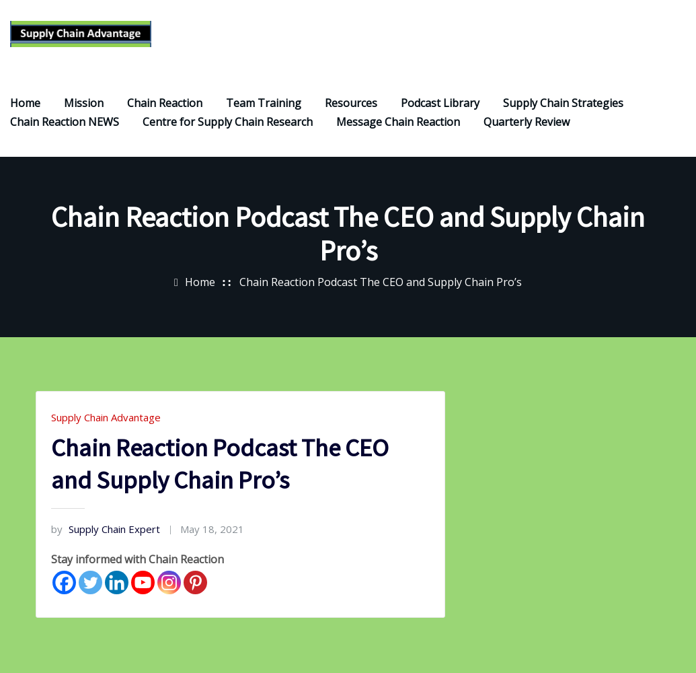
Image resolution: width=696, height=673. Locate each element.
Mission (84, 104)
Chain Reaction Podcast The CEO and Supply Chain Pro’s (380, 284)
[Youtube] (143, 584)
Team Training (263, 104)
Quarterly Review (527, 123)
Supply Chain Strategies (563, 104)
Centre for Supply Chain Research (228, 123)
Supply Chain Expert (105, 530)
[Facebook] (64, 584)
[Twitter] (90, 584)
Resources (351, 104)
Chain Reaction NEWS (64, 123)
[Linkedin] (116, 584)
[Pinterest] (195, 584)
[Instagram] (169, 584)
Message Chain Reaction (398, 123)
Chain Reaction (164, 104)
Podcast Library (440, 104)
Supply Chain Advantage (106, 418)
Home (25, 104)
